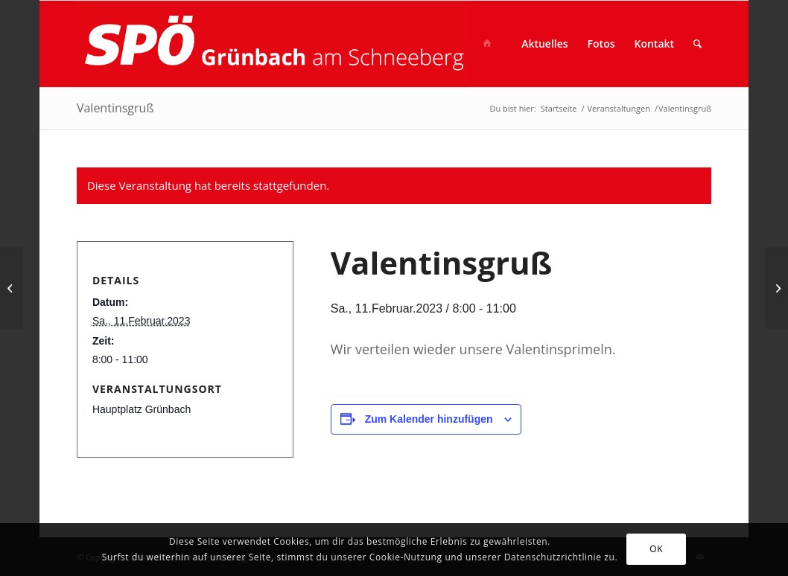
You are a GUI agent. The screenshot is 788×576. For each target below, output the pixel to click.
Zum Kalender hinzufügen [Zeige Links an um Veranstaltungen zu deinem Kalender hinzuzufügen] (429, 419)
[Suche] (697, 44)
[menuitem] (491, 44)
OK (656, 549)
